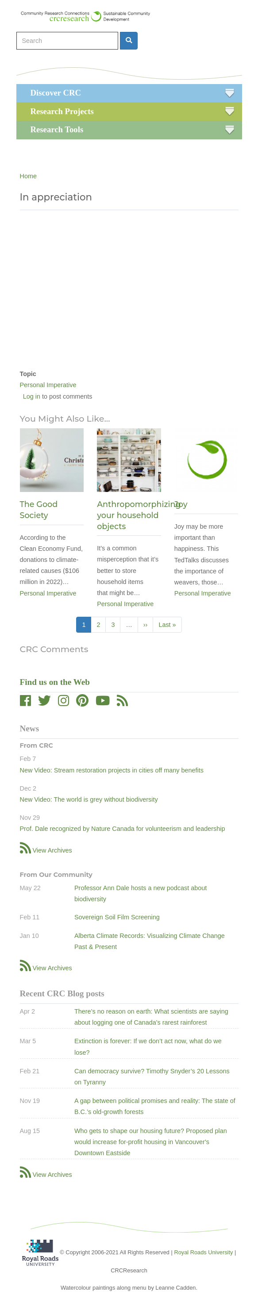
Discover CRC (56, 92)
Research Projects (62, 111)
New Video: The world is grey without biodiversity (89, 799)
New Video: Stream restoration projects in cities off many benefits (112, 770)
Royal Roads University (203, 1252)
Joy (181, 504)
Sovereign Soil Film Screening (117, 917)
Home (28, 176)
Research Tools (57, 129)
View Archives (52, 850)
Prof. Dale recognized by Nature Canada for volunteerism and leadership (122, 828)
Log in (31, 396)
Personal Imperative (48, 384)
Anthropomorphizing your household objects (139, 514)
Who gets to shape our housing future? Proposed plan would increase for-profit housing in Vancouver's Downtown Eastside (150, 1141)
